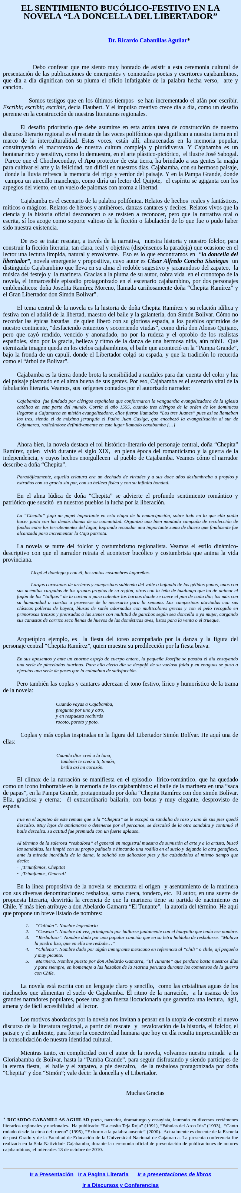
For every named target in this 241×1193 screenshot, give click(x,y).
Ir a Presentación (51, 1174)
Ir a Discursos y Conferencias (120, 1185)
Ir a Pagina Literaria (103, 1174)
